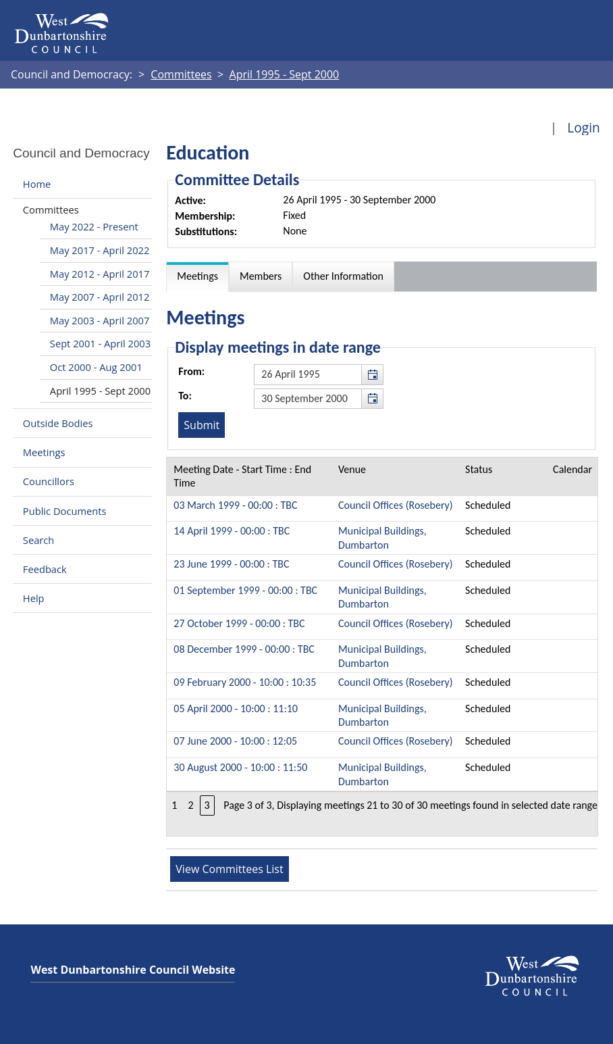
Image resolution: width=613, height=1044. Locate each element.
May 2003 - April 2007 (99, 320)
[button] (372, 374)
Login (583, 127)
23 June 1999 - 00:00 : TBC (231, 563)
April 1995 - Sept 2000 (100, 390)
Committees (51, 209)
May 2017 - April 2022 (99, 250)
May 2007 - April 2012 (99, 296)
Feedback (45, 569)
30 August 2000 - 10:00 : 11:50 (240, 767)
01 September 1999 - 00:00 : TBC (245, 590)
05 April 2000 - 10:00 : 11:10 (236, 708)
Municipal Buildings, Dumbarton (382, 537)
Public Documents (65, 511)
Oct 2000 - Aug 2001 (96, 367)
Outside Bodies (58, 423)
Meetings (44, 452)
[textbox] (318, 374)
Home (37, 184)
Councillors (48, 482)
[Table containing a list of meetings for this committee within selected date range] (382, 647)
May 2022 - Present (94, 226)
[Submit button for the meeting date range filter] (201, 425)
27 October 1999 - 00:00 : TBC (239, 623)
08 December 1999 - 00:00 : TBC (244, 649)
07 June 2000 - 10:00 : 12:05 (235, 741)
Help (34, 598)
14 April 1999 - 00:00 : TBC (232, 530)
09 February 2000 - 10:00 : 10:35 (245, 682)
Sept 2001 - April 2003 (100, 343)
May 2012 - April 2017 (99, 273)
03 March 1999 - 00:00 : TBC (235, 505)
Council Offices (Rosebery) (395, 505)
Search (38, 540)
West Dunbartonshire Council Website (132, 969)
